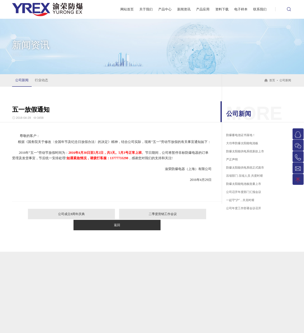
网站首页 (127, 9)
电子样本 (241, 9)
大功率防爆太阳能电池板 (242, 143)
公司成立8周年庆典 (59, 214)
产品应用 (202, 9)
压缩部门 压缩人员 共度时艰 (244, 175)
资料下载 (222, 9)
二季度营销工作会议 (117, 214)
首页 (271, 80)
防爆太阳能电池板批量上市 (243, 183)
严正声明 (232, 159)
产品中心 (165, 9)
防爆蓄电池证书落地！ (240, 135)
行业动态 (41, 80)
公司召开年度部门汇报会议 (243, 192)
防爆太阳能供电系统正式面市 (245, 167)
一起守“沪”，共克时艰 (240, 200)
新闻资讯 (184, 9)
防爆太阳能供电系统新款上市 (245, 151)
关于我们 (146, 9)
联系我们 (260, 9)
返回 (174, 214)
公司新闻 (22, 80)
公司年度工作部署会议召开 (243, 208)
